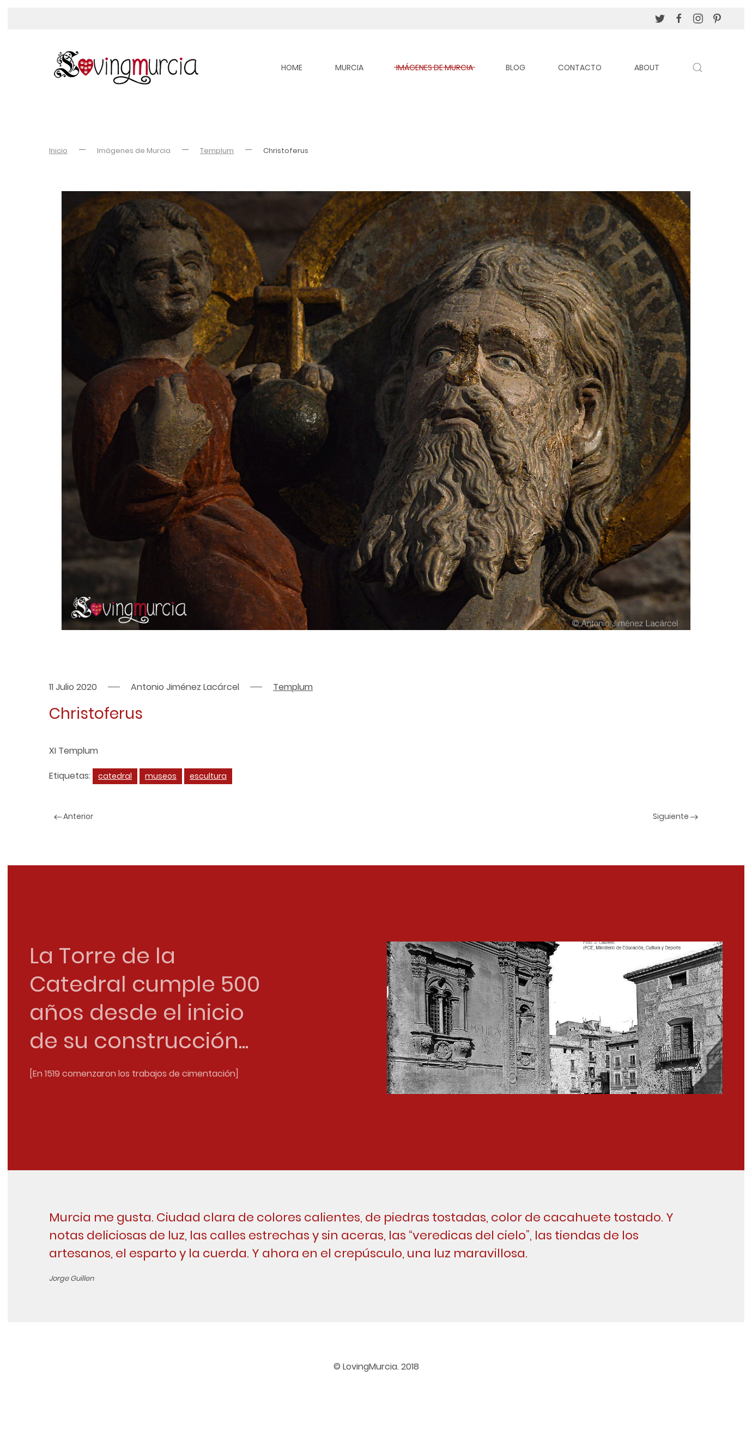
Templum (217, 150)
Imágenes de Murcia (434, 67)
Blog (515, 67)
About (646, 67)
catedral (115, 776)
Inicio (58, 150)
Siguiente (675, 816)
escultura (208, 776)
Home (291, 67)
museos (161, 776)
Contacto (580, 67)
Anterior (73, 816)
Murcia (349, 67)
